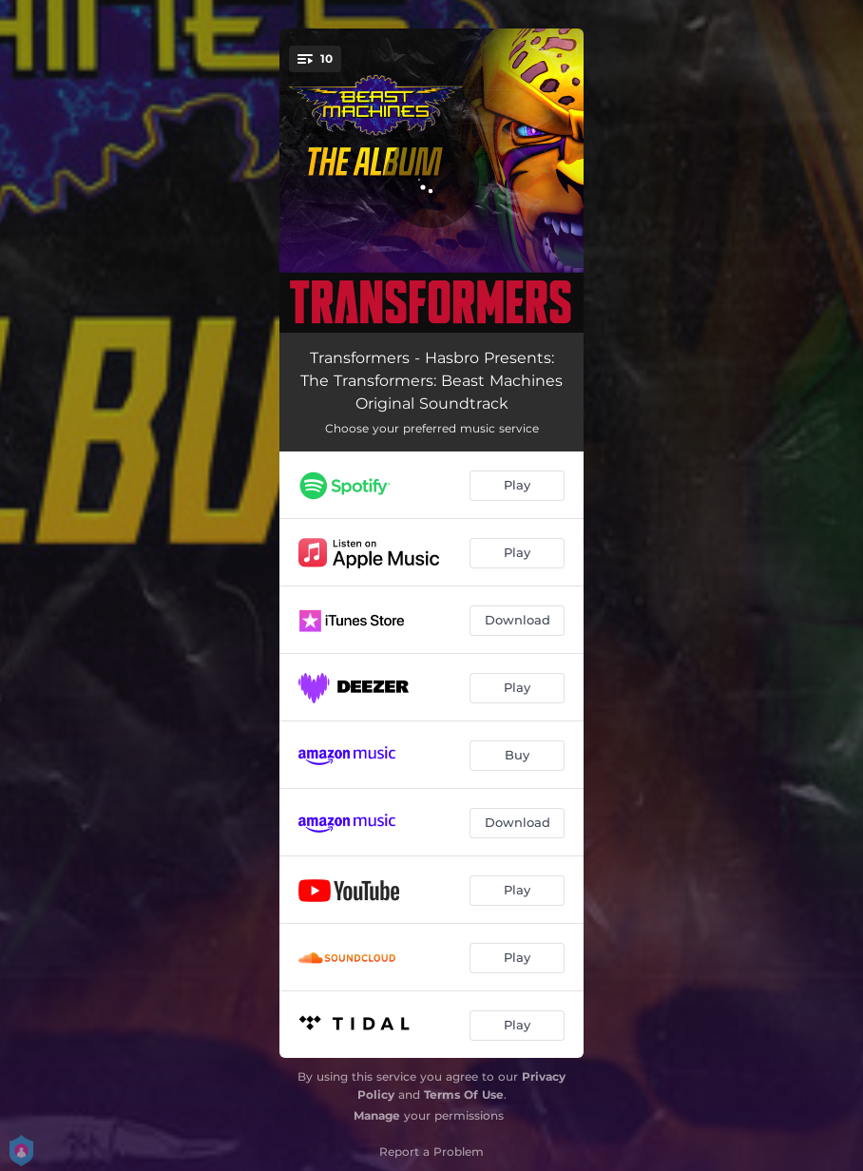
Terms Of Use (464, 1094)
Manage (377, 1115)
